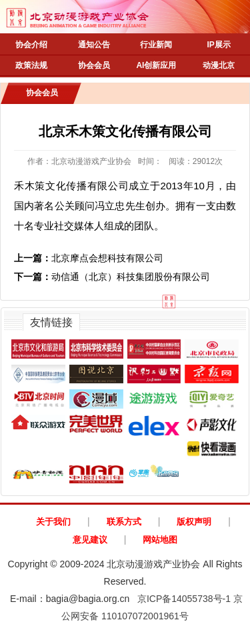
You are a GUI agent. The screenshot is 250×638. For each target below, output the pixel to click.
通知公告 (94, 44)
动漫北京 (219, 65)
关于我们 (53, 522)
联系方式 (124, 522)
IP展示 (218, 44)
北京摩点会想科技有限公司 (88, 258)
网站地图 (160, 540)
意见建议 (90, 540)
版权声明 (194, 522)
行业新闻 (156, 44)
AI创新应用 (156, 65)
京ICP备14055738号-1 (184, 598)
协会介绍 (31, 44)
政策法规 (31, 65)
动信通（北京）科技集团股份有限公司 (112, 276)
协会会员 (94, 65)
